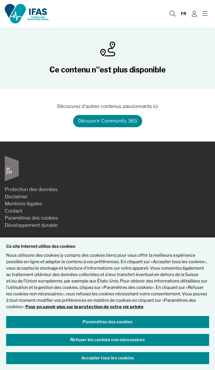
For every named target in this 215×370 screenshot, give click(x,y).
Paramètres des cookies (31, 218)
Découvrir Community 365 (107, 121)
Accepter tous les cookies (107, 358)
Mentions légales (23, 203)
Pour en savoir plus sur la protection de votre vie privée (84, 307)
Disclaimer (16, 196)
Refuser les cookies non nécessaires (107, 340)
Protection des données (31, 189)
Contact (13, 211)
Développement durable (31, 225)
